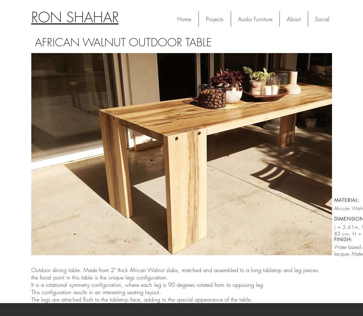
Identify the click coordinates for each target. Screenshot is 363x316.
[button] (181, 154)
